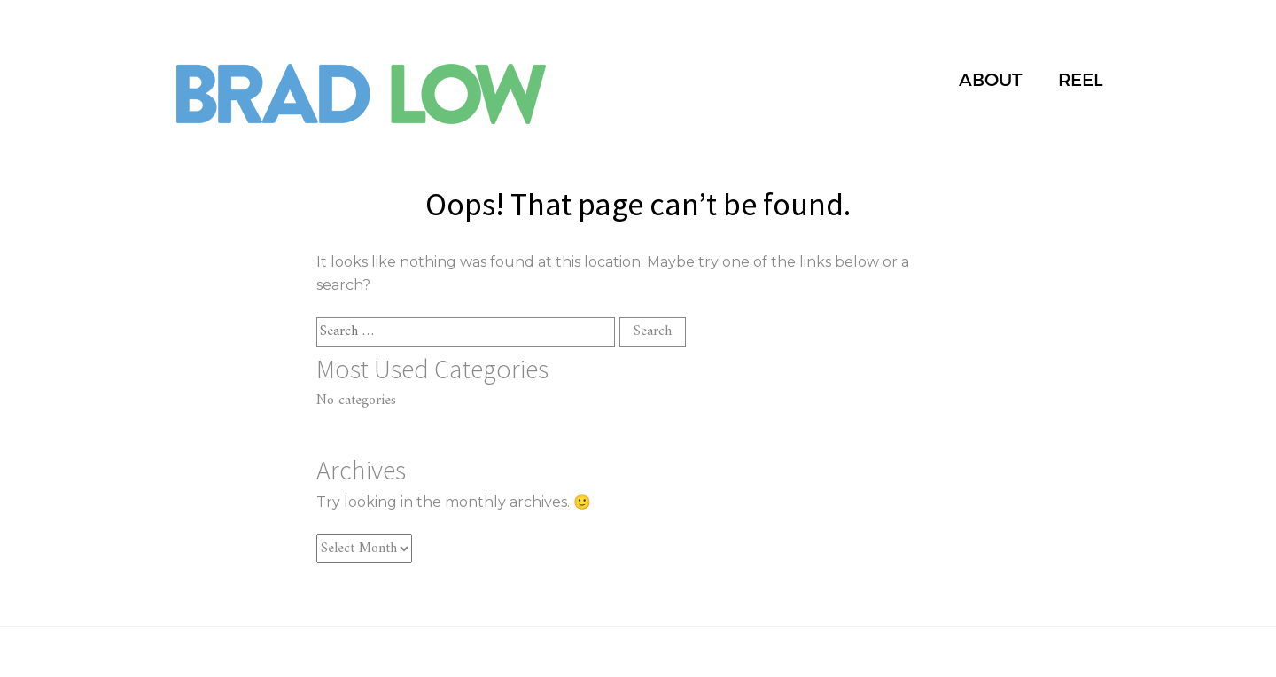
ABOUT (991, 79)
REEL (1080, 79)
